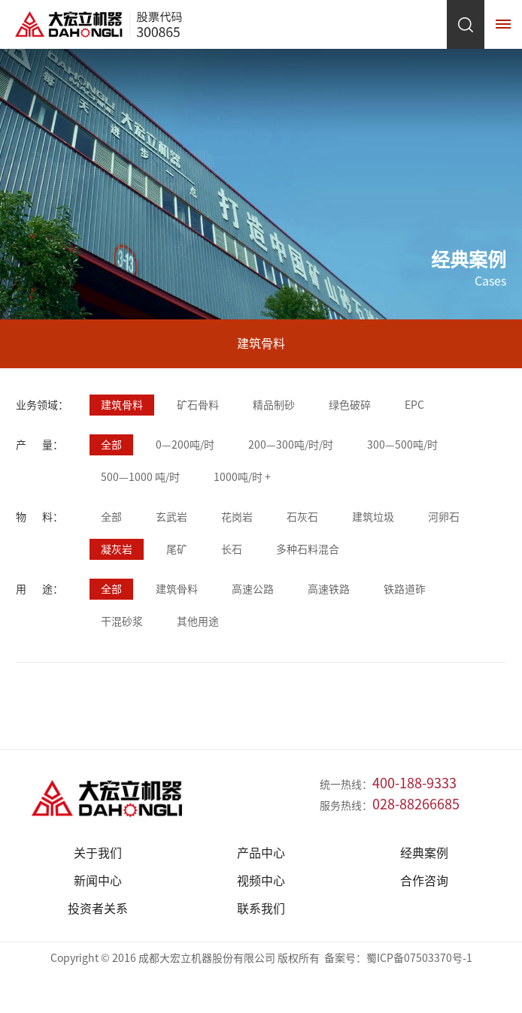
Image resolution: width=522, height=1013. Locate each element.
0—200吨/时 (185, 445)
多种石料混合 (307, 549)
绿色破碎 (350, 405)
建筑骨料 (122, 405)
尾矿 (176, 549)
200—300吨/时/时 (290, 445)
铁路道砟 (405, 589)
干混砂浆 (122, 621)
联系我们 (261, 909)
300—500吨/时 (402, 445)
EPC (414, 405)
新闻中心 (98, 881)
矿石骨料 (198, 405)
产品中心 (261, 853)
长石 (231, 549)
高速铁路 (329, 589)
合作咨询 (424, 881)
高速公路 (253, 589)
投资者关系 (98, 909)
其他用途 (198, 621)
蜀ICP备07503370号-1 (419, 958)
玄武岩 (171, 517)
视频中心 (261, 881)
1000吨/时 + (242, 477)
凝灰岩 (116, 549)
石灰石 (302, 517)
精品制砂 (274, 405)
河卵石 (444, 517)
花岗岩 (237, 517)
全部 (111, 445)
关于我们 (98, 853)
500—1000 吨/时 (140, 477)
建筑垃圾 (373, 517)
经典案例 (424, 853)
